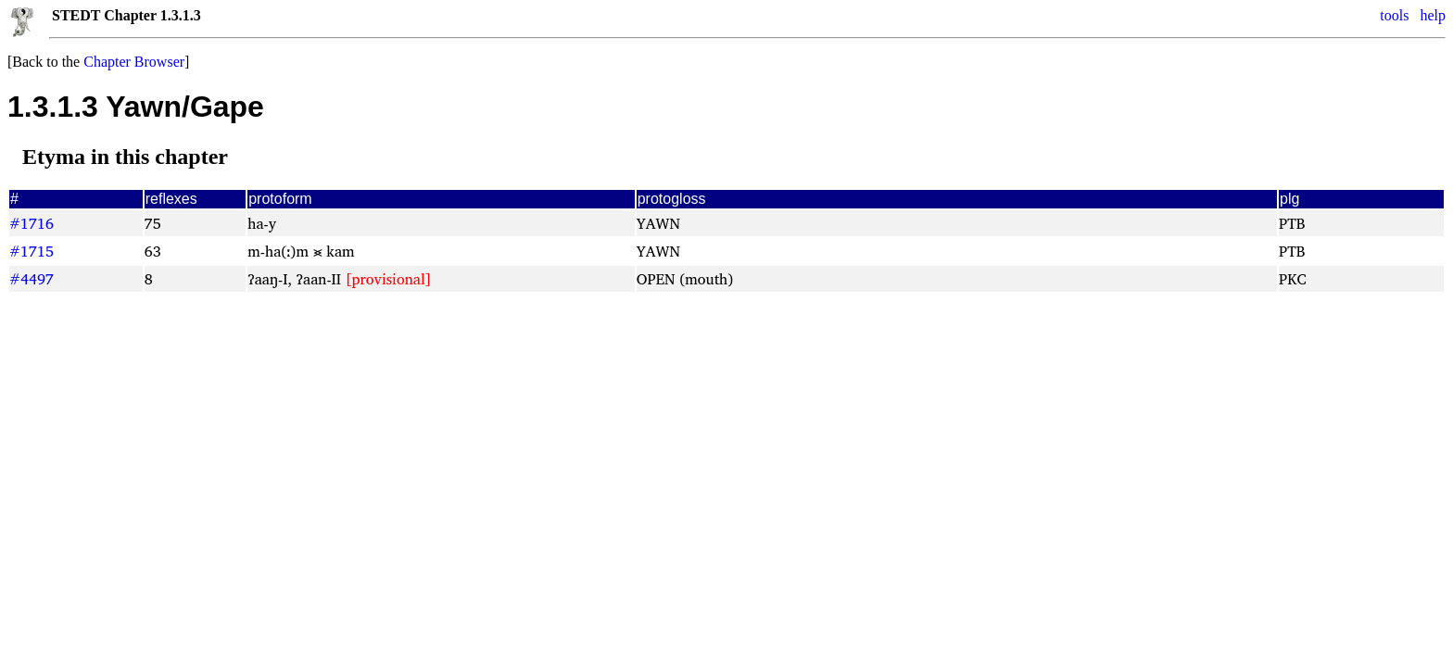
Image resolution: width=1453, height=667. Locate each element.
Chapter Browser (133, 61)
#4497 (31, 279)
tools (1394, 15)
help (1433, 15)
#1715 (31, 251)
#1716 (31, 223)
